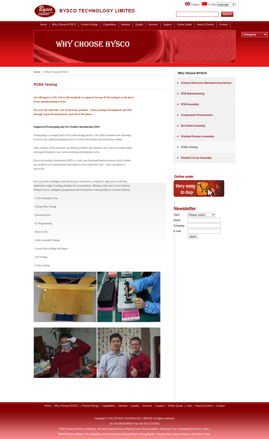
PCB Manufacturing (192, 93)
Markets (125, 24)
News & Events (205, 24)
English (195, 4)
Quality (139, 24)
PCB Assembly (190, 104)
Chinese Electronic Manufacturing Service (206, 82)
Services (153, 24)
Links (189, 405)
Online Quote (184, 24)
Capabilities (109, 24)
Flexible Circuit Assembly (196, 157)
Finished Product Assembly (197, 136)
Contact (223, 24)
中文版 (221, 4)
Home (43, 24)
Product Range (89, 24)
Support (167, 24)
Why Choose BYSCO (64, 24)
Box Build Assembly (193, 125)
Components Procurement (197, 115)
